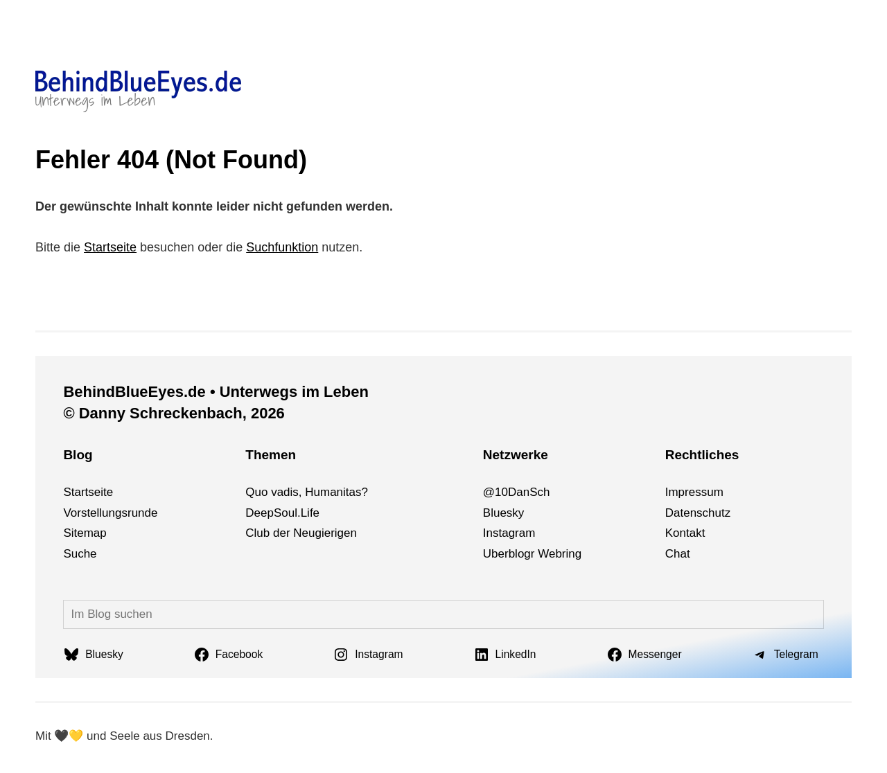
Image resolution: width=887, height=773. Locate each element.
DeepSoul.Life (282, 512)
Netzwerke (515, 454)
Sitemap (84, 533)
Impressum (694, 492)
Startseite (110, 247)
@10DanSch (516, 492)
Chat (677, 553)
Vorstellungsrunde (110, 512)
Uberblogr (509, 553)
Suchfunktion (282, 247)
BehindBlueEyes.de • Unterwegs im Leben (215, 391)
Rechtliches (702, 454)
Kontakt (685, 533)
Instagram (509, 533)
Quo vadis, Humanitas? (306, 492)
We (546, 553)
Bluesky (504, 512)
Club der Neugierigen (301, 533)
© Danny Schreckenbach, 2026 (173, 413)
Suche (79, 553)
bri (561, 553)
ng (574, 553)
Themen (270, 454)
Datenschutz (698, 512)
